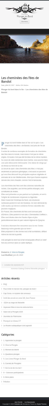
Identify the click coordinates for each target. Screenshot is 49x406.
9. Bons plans (8, 377)
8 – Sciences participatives (13, 373)
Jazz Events (18, 402)
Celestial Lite (18, 404)
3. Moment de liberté (11, 350)
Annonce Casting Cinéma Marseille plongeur (28, 269)
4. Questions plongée (11, 354)
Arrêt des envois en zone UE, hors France (19, 298)
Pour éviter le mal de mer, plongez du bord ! (19, 289)
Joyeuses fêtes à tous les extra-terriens (18, 307)
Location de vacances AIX (14, 265)
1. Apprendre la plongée (12, 340)
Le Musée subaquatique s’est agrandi (17, 326)
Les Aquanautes (30, 402)
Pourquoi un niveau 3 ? (12, 321)
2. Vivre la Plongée (17, 252)
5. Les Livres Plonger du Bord (14, 359)
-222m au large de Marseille (13, 303)
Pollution (6, 382)
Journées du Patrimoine (12, 316)
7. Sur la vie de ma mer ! (12, 368)
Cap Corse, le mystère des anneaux (16, 293)
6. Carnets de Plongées (12, 363)
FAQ (5, 284)
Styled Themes (41, 404)
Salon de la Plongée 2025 (13, 312)
